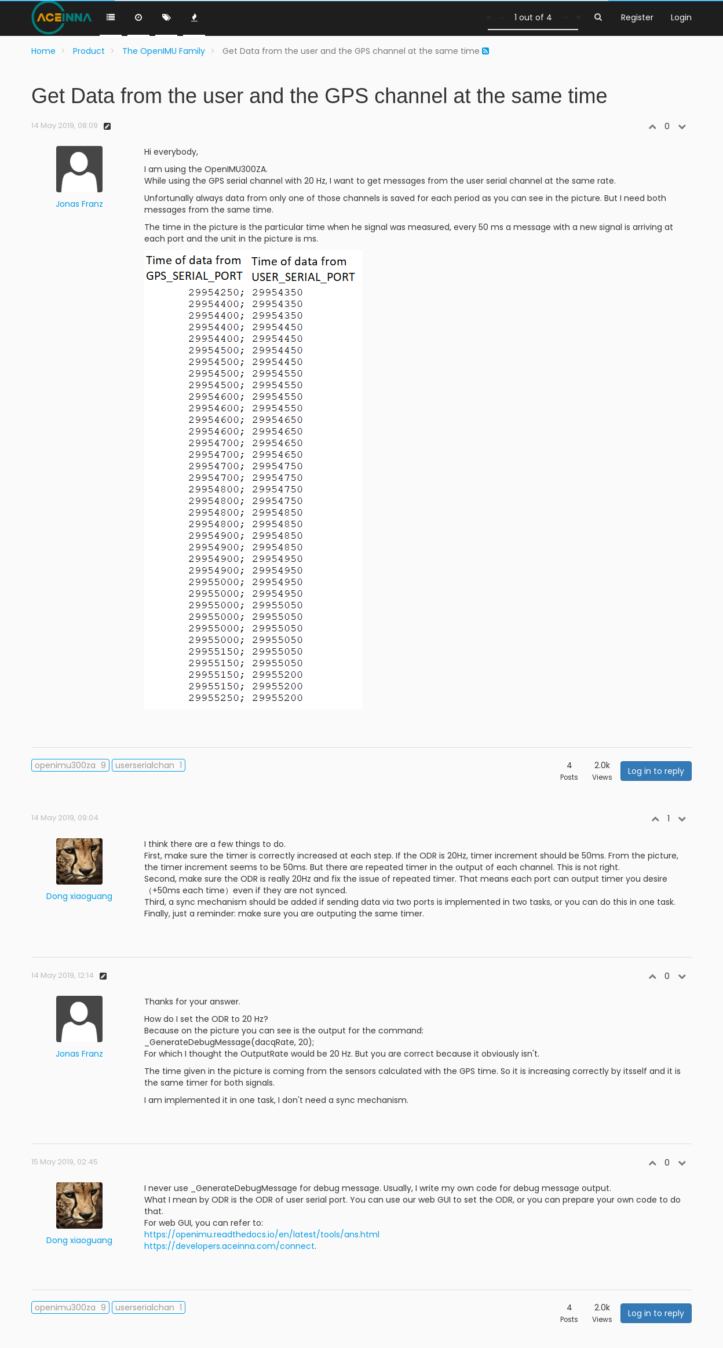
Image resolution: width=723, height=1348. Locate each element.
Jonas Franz (79, 204)
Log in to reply (656, 771)
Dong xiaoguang (79, 896)
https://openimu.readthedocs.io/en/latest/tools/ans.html (261, 1234)
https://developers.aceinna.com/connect (229, 1246)
